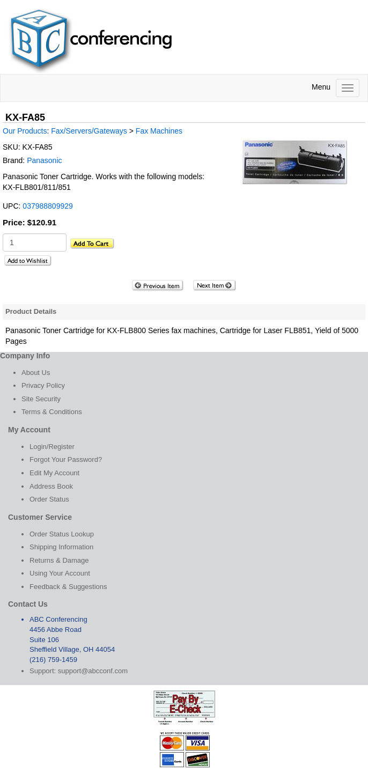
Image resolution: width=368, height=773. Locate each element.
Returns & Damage (59, 560)
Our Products (25, 131)
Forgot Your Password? (66, 459)
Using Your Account (60, 573)
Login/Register (52, 447)
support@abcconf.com (93, 671)
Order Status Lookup (62, 534)
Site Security (41, 399)
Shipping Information (61, 547)
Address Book (51, 486)
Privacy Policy (43, 385)
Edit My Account (54, 473)
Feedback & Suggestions (68, 587)
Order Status (49, 499)
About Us (35, 373)
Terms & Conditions (51, 412)
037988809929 (47, 206)
